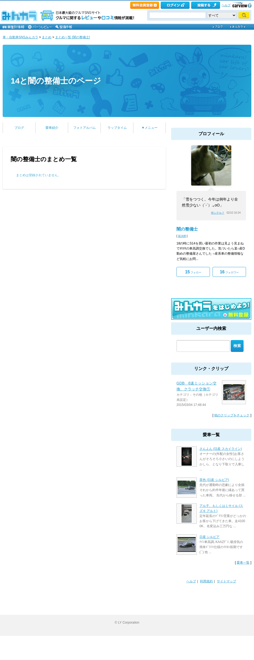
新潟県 (182, 236)
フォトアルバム (84, 128)
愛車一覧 (243, 562)
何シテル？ (217, 212)
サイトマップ (226, 581)
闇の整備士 (187, 229)
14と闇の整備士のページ (56, 80)
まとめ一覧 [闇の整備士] (72, 37)
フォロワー (229, 272)
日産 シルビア (209, 537)
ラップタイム (117, 128)
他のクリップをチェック (231, 415)
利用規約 (206, 581)
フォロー (193, 272)
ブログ (19, 128)
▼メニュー (149, 128)
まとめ (46, 37)
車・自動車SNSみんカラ (20, 37)
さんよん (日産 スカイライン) (220, 449)
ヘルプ (226, 5)
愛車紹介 (51, 128)
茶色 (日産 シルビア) (214, 480)
